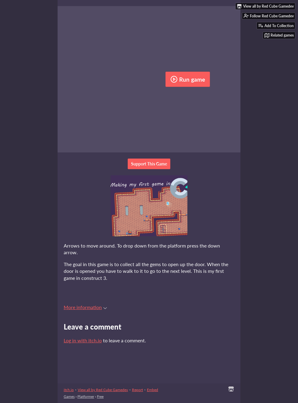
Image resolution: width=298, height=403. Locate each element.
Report (137, 389)
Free (100, 396)
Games (69, 396)
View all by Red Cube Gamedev (103, 389)
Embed (152, 389)
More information (85, 307)
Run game (187, 79)
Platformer (85, 396)
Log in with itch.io (83, 340)
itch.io (69, 389)
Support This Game (149, 163)
